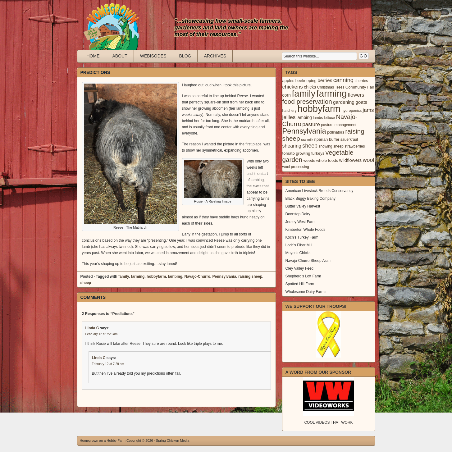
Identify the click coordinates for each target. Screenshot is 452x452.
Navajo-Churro (197, 276)
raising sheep (250, 276)
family (123, 276)
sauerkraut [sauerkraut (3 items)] (349, 139)
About (119, 55)
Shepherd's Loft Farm (303, 276)
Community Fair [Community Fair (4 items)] (359, 87)
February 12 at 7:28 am (101, 334)
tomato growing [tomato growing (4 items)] (296, 153)
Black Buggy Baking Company (310, 198)
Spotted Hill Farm (299, 284)
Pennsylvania (224, 276)
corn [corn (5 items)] (286, 95)
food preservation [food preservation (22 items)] (307, 101)
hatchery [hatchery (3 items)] (289, 110)
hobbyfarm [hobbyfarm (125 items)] (319, 109)
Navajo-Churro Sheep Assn (308, 260)
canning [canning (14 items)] (343, 80)
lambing (175, 276)
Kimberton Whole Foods (305, 229)
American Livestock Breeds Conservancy (319, 191)
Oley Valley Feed (299, 268)
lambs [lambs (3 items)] (318, 118)
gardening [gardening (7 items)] (343, 102)
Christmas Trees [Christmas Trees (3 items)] (331, 87)
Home (93, 55)
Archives (215, 55)
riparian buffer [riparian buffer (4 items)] (326, 139)
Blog (185, 55)
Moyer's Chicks (298, 253)
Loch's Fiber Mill (298, 245)
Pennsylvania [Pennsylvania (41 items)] (304, 131)
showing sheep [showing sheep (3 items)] (330, 146)
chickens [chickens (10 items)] (292, 87)
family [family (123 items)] (303, 93)
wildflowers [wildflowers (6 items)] (350, 160)
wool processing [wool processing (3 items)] (295, 167)
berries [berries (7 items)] (324, 80)
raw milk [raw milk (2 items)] (307, 139)
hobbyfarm (156, 276)
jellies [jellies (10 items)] (289, 117)
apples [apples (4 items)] (288, 80)
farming (137, 276)
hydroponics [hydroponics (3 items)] (351, 110)
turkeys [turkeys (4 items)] (317, 153)
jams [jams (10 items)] (368, 110)
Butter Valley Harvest (302, 206)
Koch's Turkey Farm (301, 237)
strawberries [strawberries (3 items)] (355, 146)
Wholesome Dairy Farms (305, 292)
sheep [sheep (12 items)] (309, 146)
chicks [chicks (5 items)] (310, 86)
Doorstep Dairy (297, 214)
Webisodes (153, 55)
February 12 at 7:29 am (108, 364)
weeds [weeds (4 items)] (309, 160)
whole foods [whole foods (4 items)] (327, 160)
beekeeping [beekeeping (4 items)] (306, 80)
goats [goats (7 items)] (361, 102)
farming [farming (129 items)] (332, 93)
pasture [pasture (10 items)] (311, 124)
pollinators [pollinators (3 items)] (335, 132)
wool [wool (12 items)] (368, 160)
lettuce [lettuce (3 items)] (329, 118)
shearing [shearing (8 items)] (292, 145)
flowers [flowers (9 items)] (356, 95)
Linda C (92, 328)
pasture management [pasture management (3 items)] (338, 125)
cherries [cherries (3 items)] (361, 81)
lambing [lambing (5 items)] (304, 117)
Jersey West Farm (300, 222)
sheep (85, 283)
